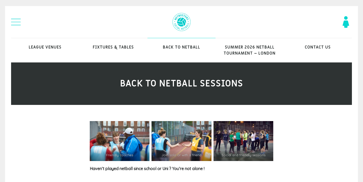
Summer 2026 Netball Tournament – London (250, 50)
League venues (45, 47)
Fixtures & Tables (113, 47)
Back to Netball (181, 47)
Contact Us (318, 47)
